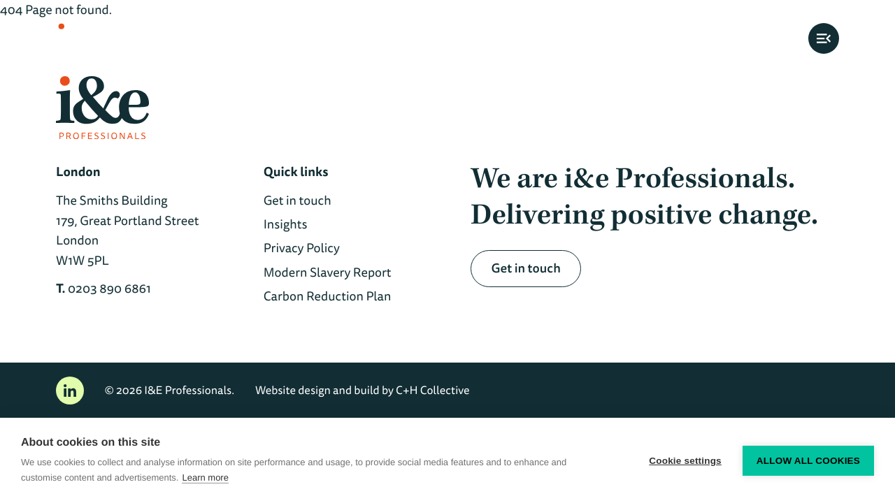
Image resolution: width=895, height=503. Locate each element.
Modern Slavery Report (328, 272)
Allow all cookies (808, 460)
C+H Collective (433, 390)
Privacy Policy (302, 248)
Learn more (205, 477)
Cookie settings (685, 460)
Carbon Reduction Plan (328, 296)
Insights (286, 224)
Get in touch (297, 200)
